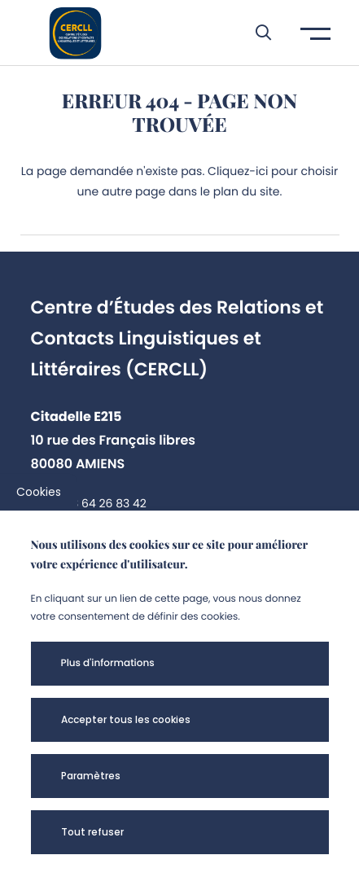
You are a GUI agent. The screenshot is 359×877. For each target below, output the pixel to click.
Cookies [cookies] (38, 492)
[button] (255, 32)
